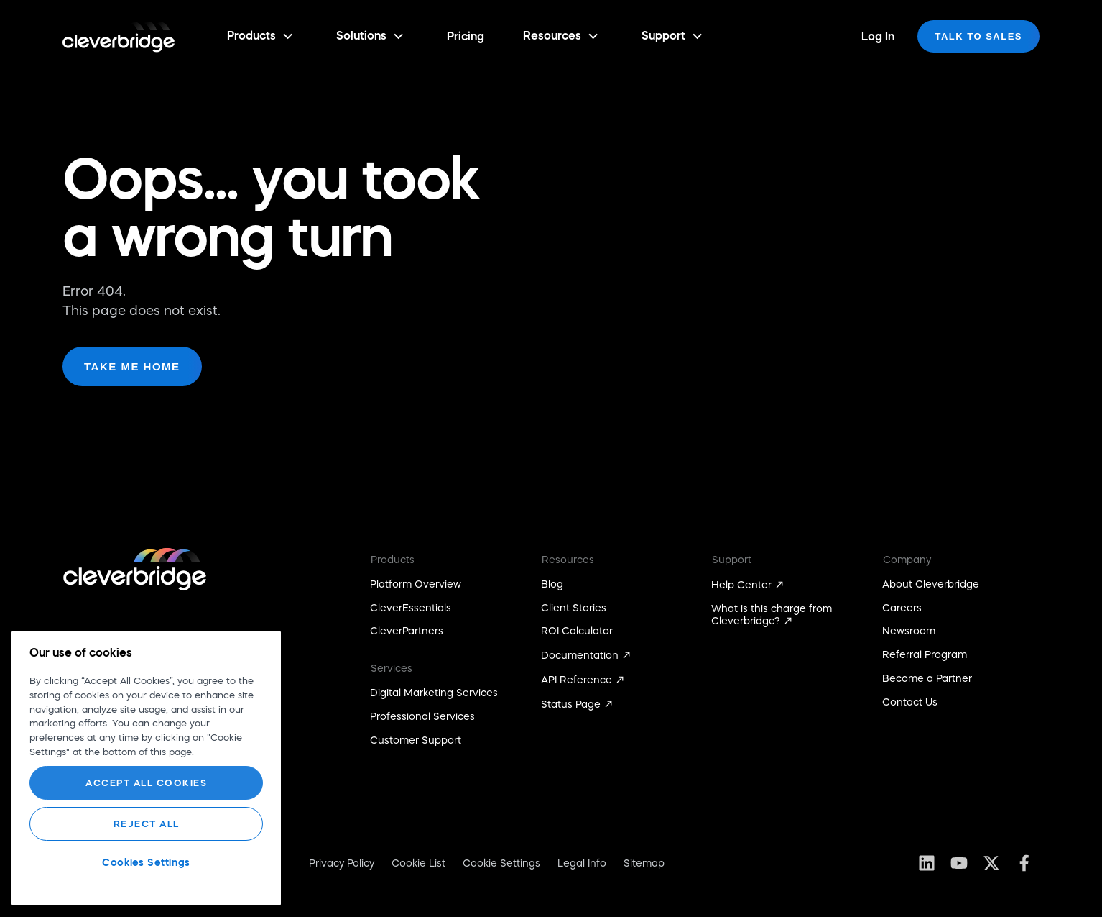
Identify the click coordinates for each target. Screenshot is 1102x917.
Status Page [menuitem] (571, 704)
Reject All (147, 824)
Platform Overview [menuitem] (415, 584)
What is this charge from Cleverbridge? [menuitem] (771, 614)
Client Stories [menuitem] (573, 608)
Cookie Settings (501, 863)
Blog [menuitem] (552, 584)
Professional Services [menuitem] (422, 716)
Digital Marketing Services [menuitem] (434, 693)
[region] (146, 768)
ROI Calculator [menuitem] (577, 631)
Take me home (132, 366)
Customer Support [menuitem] (415, 740)
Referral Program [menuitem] (924, 654)
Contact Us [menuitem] (909, 702)
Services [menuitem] (391, 668)
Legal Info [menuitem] (581, 863)
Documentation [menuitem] (580, 655)
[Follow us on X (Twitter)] (991, 863)
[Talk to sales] (978, 36)
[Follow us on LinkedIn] (926, 863)
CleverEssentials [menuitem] (410, 608)
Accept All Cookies (146, 783)
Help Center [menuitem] (741, 585)
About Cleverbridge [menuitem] (930, 584)
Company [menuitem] (907, 560)
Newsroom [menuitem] (908, 631)
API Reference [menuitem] (576, 680)
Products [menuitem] (393, 560)
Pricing (465, 36)
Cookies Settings (146, 862)
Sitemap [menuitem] (644, 863)
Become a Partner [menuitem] (927, 678)
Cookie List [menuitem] (418, 863)
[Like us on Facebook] (1023, 863)
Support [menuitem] (731, 560)
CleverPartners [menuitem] (406, 631)
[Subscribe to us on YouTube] (959, 863)
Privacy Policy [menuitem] (341, 863)
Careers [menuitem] (902, 608)
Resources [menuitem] (568, 560)
